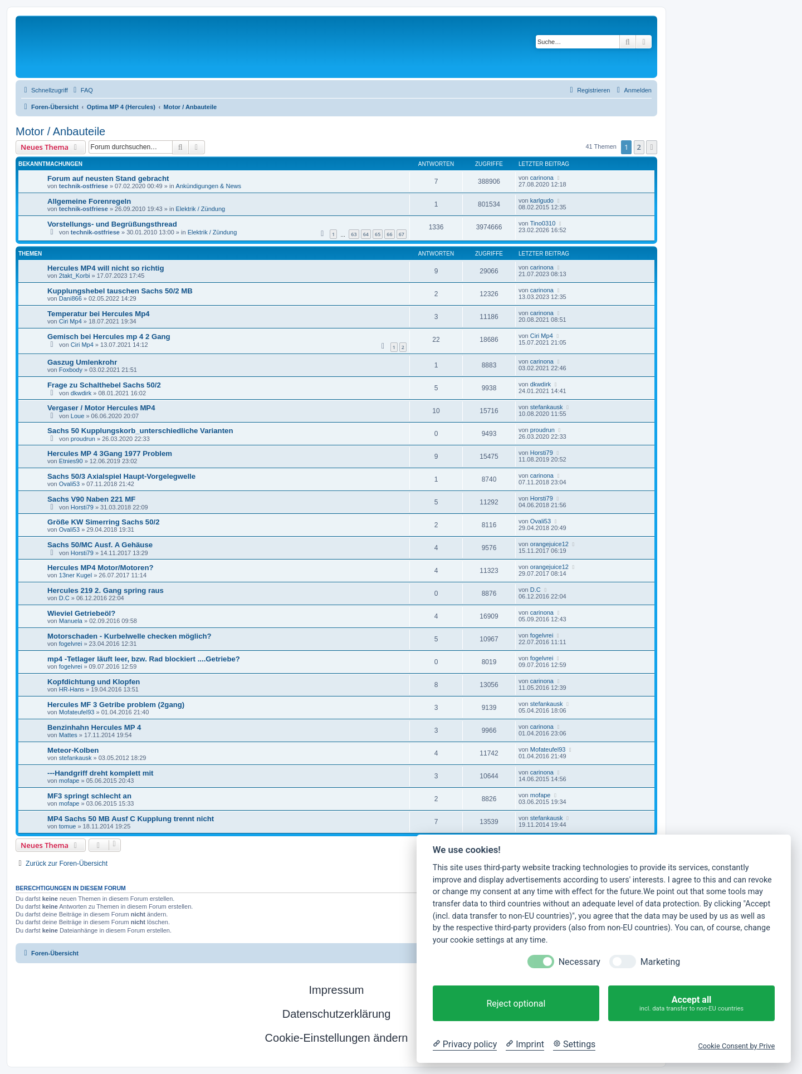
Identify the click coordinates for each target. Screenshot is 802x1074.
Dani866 (70, 298)
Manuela (70, 620)
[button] (651, 147)
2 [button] (639, 147)
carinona (542, 177)
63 (353, 234)
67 (401, 234)
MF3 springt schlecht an (89, 796)
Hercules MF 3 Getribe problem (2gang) (115, 704)
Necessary (579, 962)
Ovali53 (69, 483)
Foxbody (70, 369)
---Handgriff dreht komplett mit (100, 773)
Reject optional (515, 1003)
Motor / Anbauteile (60, 131)
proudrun (83, 438)
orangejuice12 (549, 544)
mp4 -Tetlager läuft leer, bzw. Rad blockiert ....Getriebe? (143, 659)
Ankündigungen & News (208, 186)
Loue (77, 416)
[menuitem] (82, 90)
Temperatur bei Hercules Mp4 (98, 314)
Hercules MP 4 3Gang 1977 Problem (109, 453)
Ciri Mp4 (70, 321)
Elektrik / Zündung (201, 208)
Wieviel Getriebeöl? (81, 613)
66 (389, 234)
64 (366, 234)
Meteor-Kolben (73, 750)
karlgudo (542, 200)
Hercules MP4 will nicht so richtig (105, 268)
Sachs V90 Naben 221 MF (91, 499)
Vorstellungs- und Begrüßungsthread (112, 224)
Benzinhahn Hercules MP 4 (94, 727)
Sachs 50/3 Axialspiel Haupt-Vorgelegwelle (121, 476)
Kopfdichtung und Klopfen (93, 682)
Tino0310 (542, 223)
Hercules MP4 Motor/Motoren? (100, 567)
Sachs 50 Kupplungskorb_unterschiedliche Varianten (140, 430)
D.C (64, 598)
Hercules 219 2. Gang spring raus (105, 590)
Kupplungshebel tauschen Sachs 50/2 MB (120, 291)
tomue (67, 826)
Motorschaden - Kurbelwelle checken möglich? (129, 636)
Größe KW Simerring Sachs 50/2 (103, 522)
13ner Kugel (75, 575)
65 (377, 234)
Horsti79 (541, 452)
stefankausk (546, 407)
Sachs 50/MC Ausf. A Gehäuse (100, 545)
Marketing (660, 962)
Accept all (691, 1003)
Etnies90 (71, 461)
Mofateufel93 (77, 712)
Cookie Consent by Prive (736, 1046)
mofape (69, 780)
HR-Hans (71, 689)
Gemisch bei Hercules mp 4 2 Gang (108, 336)
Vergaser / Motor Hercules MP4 (101, 408)
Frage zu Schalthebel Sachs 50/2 (104, 385)
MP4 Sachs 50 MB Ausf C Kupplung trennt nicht (130, 819)
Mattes (68, 735)
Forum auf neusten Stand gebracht (108, 178)
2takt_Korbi (74, 275)
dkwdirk (81, 393)
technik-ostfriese (83, 186)
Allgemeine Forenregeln (89, 201)
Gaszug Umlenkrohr (82, 362)
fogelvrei (70, 643)
